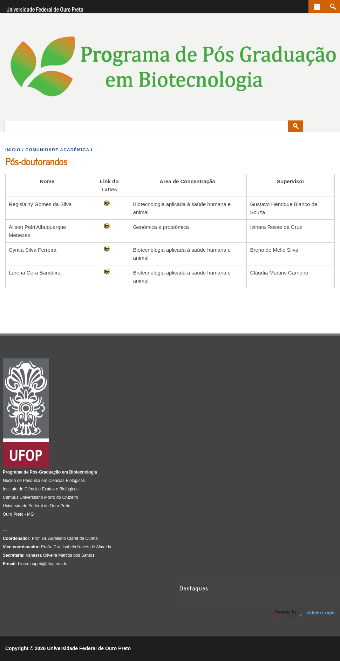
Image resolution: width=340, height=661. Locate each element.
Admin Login (321, 612)
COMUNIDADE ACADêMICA (57, 149)
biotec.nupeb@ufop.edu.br (43, 563)
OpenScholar (287, 614)
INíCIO (13, 149)
